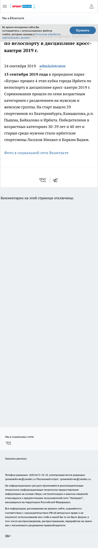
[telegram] (56, 180)
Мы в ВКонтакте (13, 18)
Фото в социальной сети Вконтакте (36, 152)
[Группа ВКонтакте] (8, 443)
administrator (52, 65)
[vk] (43, 180)
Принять (82, 30)
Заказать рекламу (16, 458)
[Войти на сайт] (91, 6)
